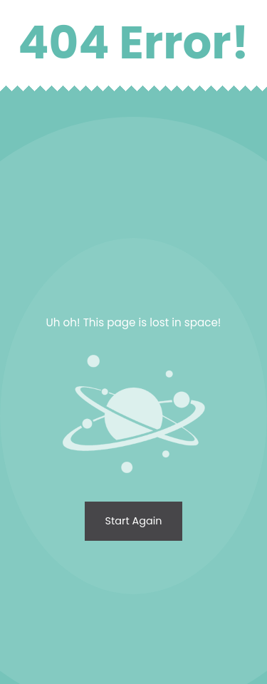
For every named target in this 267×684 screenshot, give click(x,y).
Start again (133, 521)
